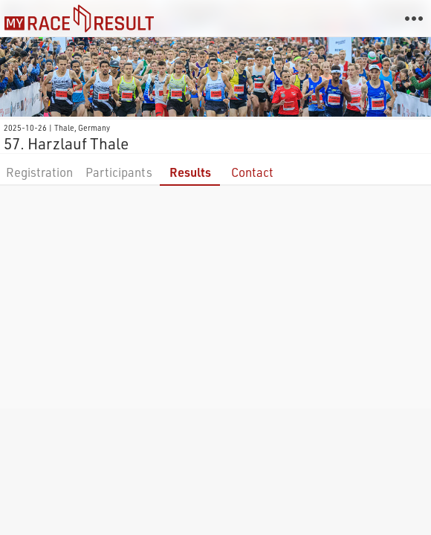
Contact (252, 172)
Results (190, 172)
